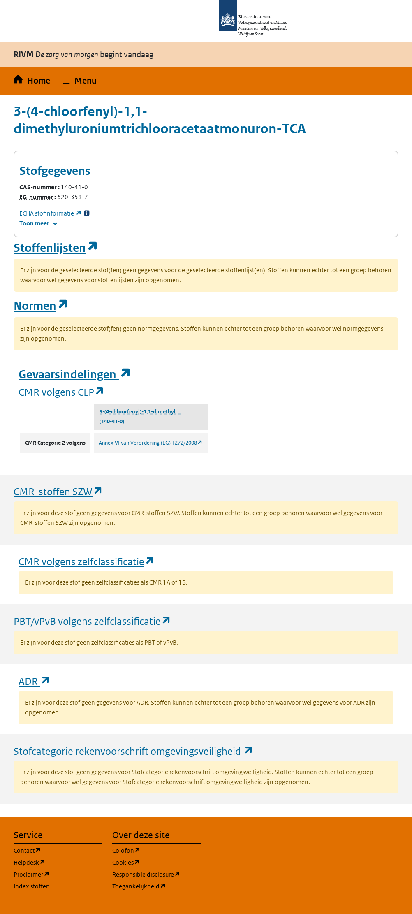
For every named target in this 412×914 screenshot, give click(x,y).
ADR (35, 681)
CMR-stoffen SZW (58, 491)
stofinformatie (50, 213)
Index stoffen (32, 886)
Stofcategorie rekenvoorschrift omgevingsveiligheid (134, 751)
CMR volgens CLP (62, 392)
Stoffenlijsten (56, 248)
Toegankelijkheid (156, 886)
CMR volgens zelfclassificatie (87, 561)
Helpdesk (58, 862)
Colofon (156, 850)
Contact (58, 850)
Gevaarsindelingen (75, 374)
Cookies (156, 862)
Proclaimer (58, 874)
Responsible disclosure (156, 874)
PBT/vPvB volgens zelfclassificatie (92, 621)
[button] (80, 81)
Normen (41, 306)
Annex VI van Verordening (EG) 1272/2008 (151, 442)
